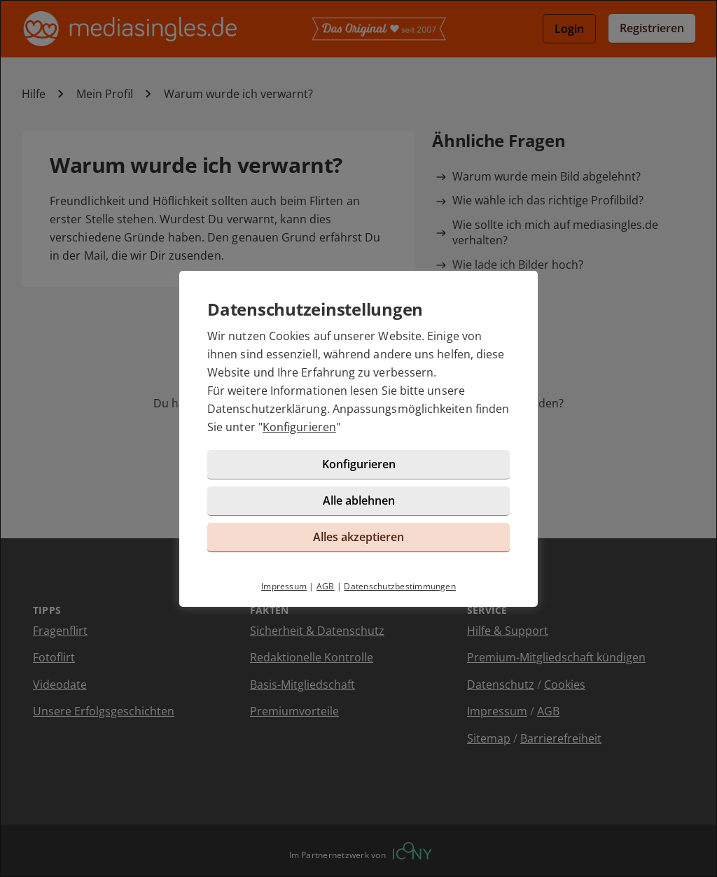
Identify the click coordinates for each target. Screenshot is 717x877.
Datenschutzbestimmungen (400, 586)
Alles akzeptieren (358, 537)
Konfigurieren (299, 427)
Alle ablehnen (359, 500)
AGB (325, 586)
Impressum (284, 586)
